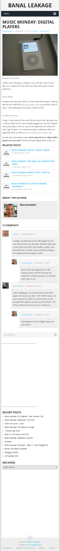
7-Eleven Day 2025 (12, 431)
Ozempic (8, 442)
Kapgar (16, 234)
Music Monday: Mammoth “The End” (20, 420)
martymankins (7, 31)
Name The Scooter (26, 548)
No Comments (17, 189)
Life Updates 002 (11, 456)
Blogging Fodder (11, 452)
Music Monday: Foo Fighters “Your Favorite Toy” (24, 416)
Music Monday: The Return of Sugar (19, 427)
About (42, 548)
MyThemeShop (34, 545)
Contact (52, 548)
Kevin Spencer (18, 286)
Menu (6, 14)
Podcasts (8, 548)
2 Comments (16, 153)
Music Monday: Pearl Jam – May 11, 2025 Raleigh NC (26, 445)
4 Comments (44, 31)
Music (35, 31)
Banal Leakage (30, 5)
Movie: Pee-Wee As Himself (16, 449)
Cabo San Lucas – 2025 (14, 424)
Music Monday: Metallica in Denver (19, 438)
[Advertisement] (30, 374)
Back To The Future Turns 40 (16, 434)
